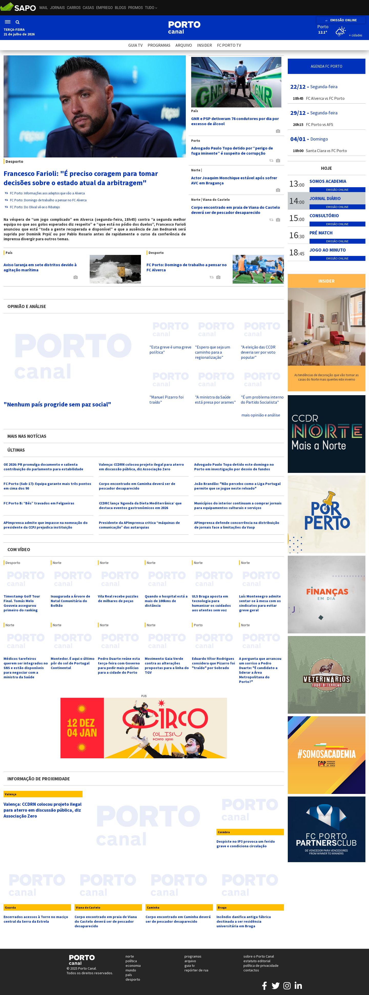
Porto (198, 625)
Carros (73, 8)
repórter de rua (196, 970)
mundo (131, 970)
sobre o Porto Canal (258, 956)
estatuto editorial (256, 961)
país (129, 974)
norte (130, 956)
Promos (135, 8)
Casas (88, 8)
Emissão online (337, 190)
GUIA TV (135, 45)
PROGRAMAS (159, 45)
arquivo (190, 961)
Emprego (104, 8)
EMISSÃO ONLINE (341, 20)
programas (192, 956)
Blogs (120, 8)
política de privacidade (261, 965)
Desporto (13, 562)
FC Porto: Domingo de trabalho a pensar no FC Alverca (46, 200)
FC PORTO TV (229, 45)
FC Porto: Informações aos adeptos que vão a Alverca (45, 193)
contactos (251, 970)
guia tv (189, 965)
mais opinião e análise (260, 414)
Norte (57, 562)
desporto (133, 979)
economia (133, 965)
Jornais (57, 8)
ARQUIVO (184, 45)
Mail (43, 8)
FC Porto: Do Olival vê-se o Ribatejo (32, 207)
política (131, 961)
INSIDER (204, 45)
